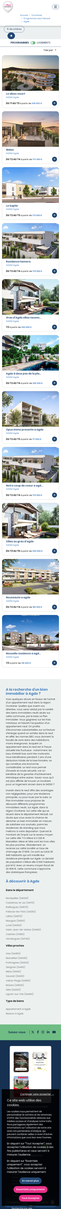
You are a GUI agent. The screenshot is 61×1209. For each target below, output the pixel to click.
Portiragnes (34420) (17, 962)
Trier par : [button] (48, 50)
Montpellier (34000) (17, 898)
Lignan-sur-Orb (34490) (20, 994)
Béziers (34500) (15, 985)
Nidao (10, 149)
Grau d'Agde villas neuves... (23, 317)
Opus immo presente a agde (24, 429)
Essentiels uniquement (30, 1189)
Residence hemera (18, 261)
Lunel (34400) (13, 925)
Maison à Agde (14, 1013)
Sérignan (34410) (15, 967)
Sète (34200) (13, 989)
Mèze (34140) (13, 971)
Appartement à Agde (18, 1009)
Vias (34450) (13, 953)
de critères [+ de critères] (14, 29)
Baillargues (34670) (17, 907)
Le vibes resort (15, 93)
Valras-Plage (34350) (18, 980)
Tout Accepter (31, 1198)
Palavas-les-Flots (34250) (21, 911)
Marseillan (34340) (16, 958)
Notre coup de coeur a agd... (24, 485)
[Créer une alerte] (11, 35)
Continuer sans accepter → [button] (37, 1094)
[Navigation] (55, 6)
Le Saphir (12, 205)
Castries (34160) (15, 934)
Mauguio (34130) (15, 920)
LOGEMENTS (43, 42)
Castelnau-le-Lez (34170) (20, 902)
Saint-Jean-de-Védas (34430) (23, 929)
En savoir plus (30, 1180)
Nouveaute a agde (18, 597)
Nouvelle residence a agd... (23, 653)
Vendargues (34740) (18, 938)
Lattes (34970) (14, 916)
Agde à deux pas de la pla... (23, 373)
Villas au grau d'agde (20, 541)
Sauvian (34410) (15, 976)
